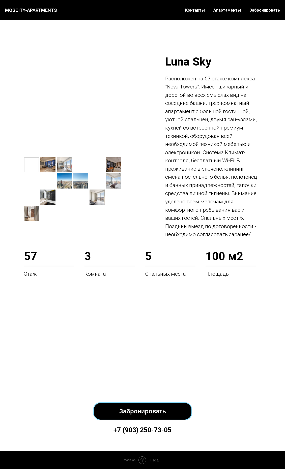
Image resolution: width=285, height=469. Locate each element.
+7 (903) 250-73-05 (142, 430)
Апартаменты (227, 10)
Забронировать (264, 10)
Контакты (195, 10)
